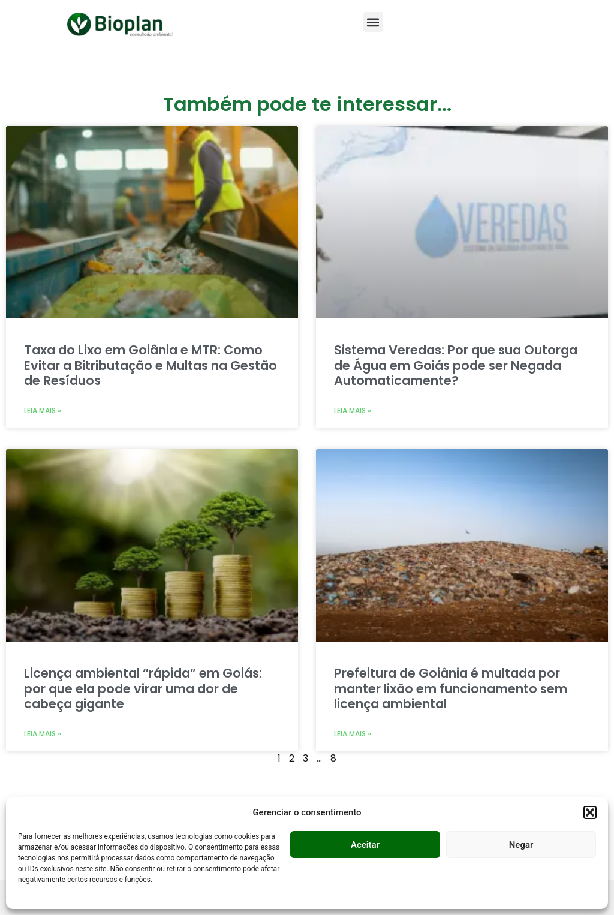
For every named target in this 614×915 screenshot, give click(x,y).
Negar (521, 844)
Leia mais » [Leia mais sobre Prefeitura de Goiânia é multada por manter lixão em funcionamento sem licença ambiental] (352, 734)
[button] (590, 812)
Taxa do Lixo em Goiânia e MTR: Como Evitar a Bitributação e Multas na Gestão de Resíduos (150, 365)
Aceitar (365, 844)
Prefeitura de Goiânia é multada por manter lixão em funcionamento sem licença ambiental (450, 688)
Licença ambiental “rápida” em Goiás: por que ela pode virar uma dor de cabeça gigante (143, 688)
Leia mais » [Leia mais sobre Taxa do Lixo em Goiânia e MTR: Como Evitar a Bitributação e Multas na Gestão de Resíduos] (42, 410)
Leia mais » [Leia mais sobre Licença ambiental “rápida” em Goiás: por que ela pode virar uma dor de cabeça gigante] (42, 734)
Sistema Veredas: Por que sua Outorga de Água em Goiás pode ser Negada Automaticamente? (455, 365)
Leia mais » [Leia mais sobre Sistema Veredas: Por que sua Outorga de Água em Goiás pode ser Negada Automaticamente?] (352, 410)
